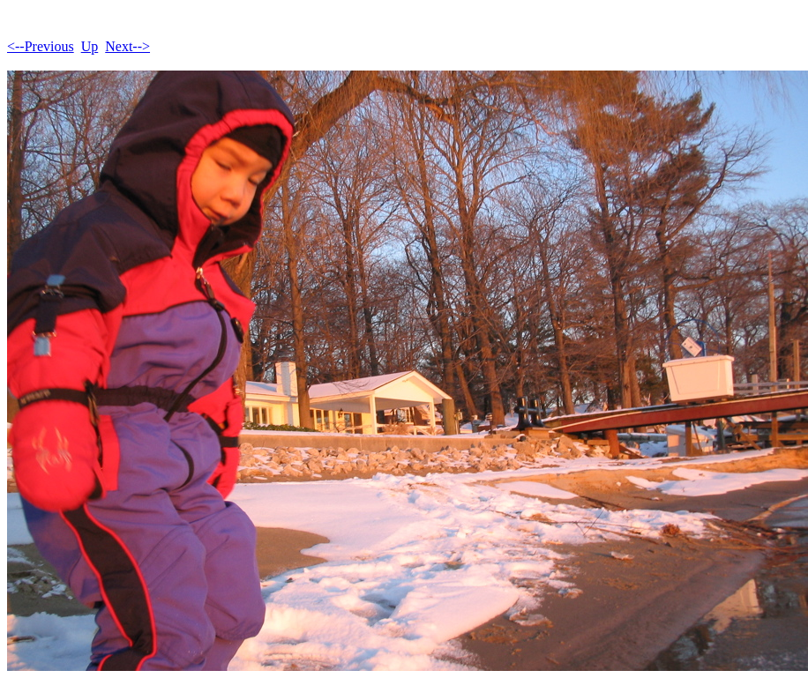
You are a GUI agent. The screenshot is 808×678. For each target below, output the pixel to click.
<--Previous (40, 46)
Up (90, 46)
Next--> (127, 46)
